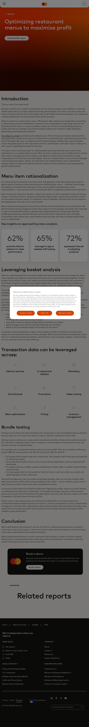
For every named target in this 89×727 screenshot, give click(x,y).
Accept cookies (26, 313)
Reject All (44, 313)
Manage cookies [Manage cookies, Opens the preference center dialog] (65, 313)
